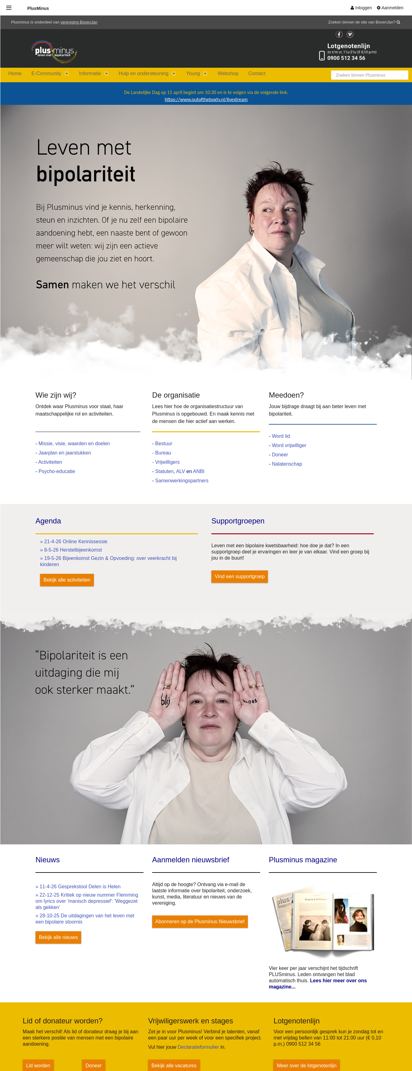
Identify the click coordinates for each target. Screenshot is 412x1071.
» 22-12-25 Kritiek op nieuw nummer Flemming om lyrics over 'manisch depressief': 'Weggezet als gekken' (86, 901)
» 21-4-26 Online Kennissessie (73, 541)
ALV (181, 471)
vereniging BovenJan (79, 22)
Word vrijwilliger (289, 445)
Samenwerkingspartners (182, 480)
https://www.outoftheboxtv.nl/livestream (206, 99)
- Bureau (161, 452)
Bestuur (163, 443)
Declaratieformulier (198, 1047)
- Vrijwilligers (166, 462)
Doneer (280, 454)
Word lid (281, 436)
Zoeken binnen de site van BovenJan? (362, 22)
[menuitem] (361, 7)
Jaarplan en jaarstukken (65, 452)
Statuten (164, 471)
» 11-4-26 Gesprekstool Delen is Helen (78, 886)
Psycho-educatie (57, 471)
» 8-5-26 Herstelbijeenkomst (71, 550)
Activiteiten (50, 462)
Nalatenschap (287, 464)
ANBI (198, 471)
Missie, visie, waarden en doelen (74, 443)
